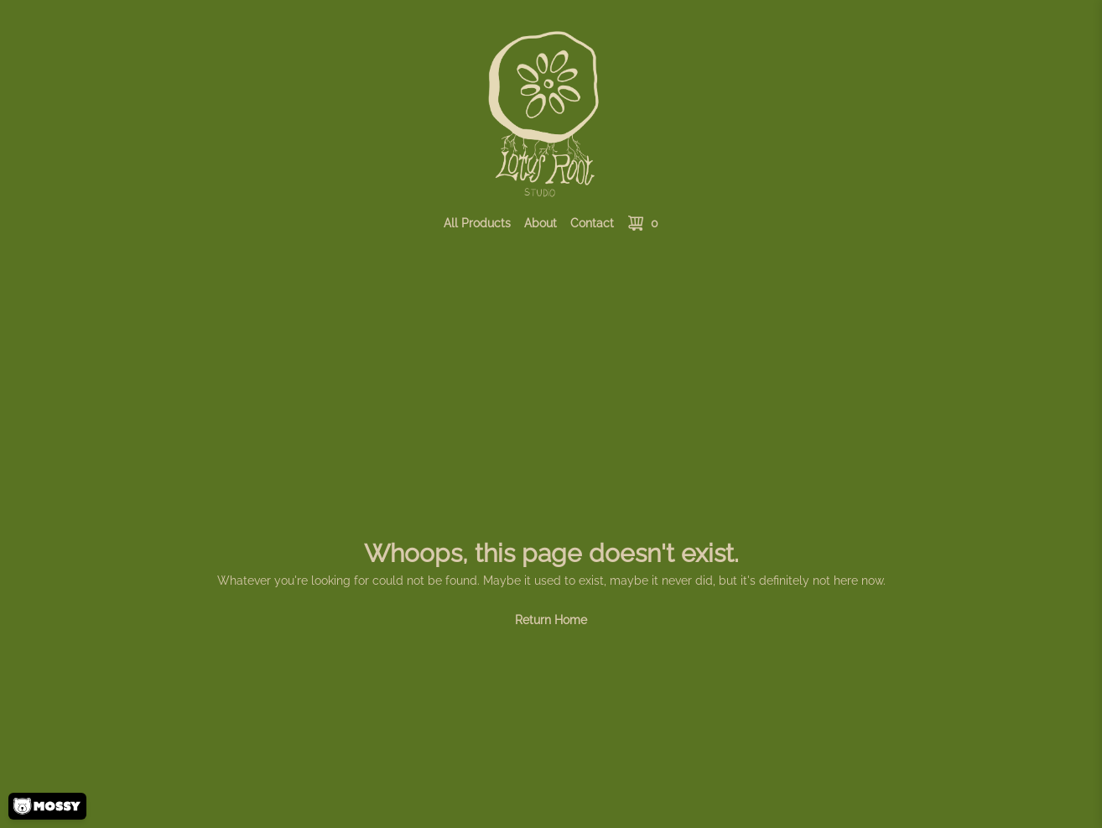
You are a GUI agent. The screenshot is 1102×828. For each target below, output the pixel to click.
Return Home (551, 620)
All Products (477, 223)
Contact (592, 223)
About (540, 223)
